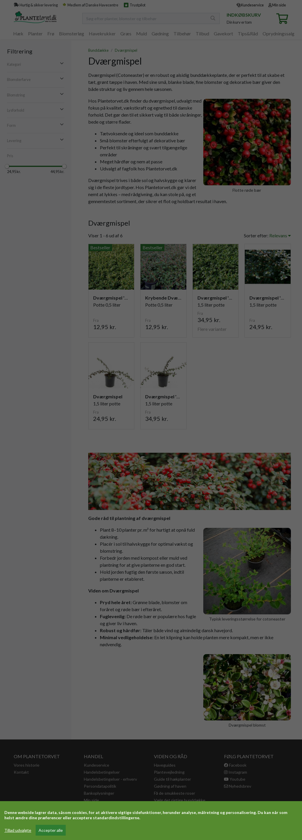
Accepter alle (51, 830)
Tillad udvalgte (17, 830)
